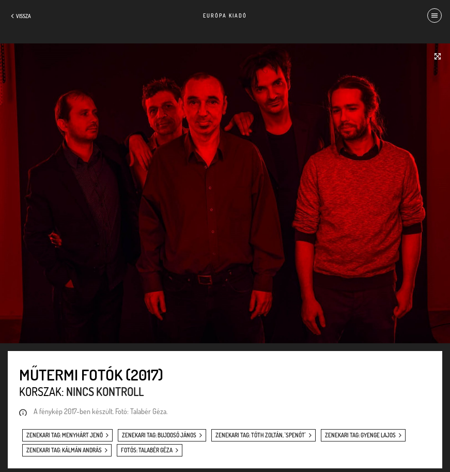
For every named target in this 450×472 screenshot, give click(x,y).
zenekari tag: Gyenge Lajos (360, 435)
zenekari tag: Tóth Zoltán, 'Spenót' (260, 435)
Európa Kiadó (225, 15)
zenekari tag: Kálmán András (64, 450)
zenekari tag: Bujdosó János (159, 435)
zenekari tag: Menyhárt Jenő (64, 435)
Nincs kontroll (105, 391)
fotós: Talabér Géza (147, 450)
